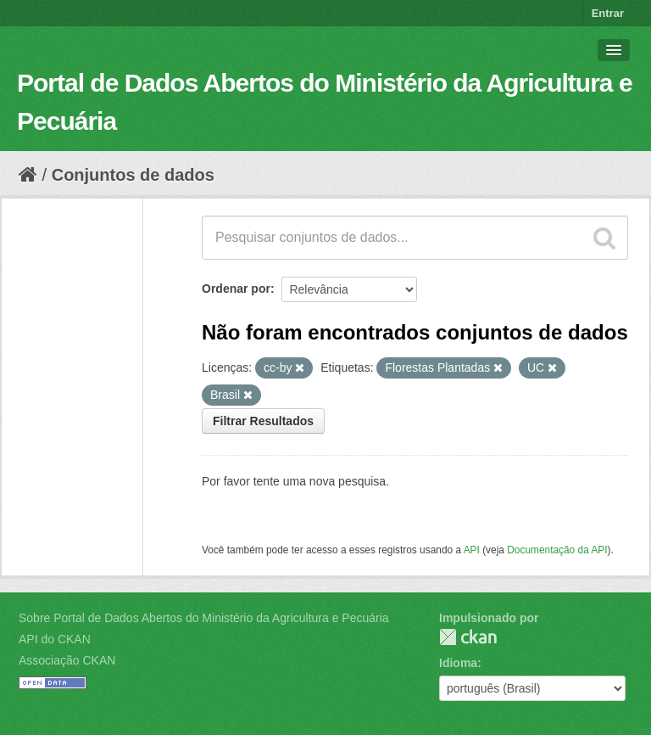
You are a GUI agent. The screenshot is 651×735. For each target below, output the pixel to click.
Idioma (458, 663)
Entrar (608, 13)
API (472, 550)
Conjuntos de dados (133, 175)
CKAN (468, 637)
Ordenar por (236, 288)
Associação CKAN (67, 660)
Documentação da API (557, 550)
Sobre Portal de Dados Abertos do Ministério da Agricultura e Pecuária (204, 618)
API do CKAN (55, 639)
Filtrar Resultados (263, 421)
